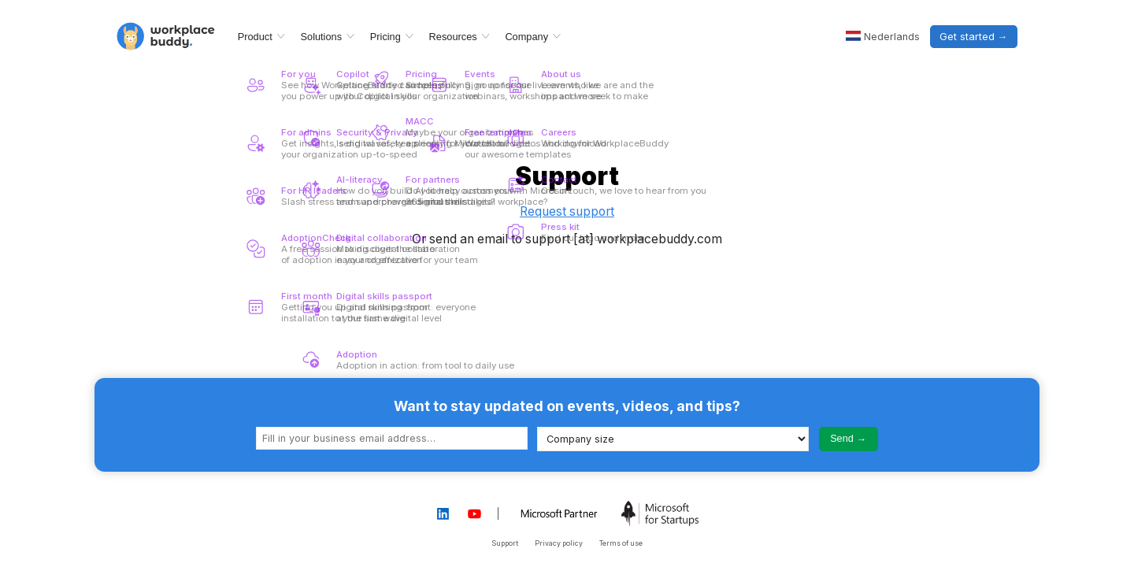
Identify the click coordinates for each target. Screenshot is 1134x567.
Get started (967, 37)
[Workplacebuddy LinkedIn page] (442, 513)
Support (504, 543)
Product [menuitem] (255, 37)
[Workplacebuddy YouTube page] (474, 513)
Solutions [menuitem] (322, 37)
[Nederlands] (883, 37)
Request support (567, 211)
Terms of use (621, 543)
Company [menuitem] (526, 37)
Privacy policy (559, 543)
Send (842, 438)
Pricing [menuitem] (385, 37)
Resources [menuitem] (453, 37)
